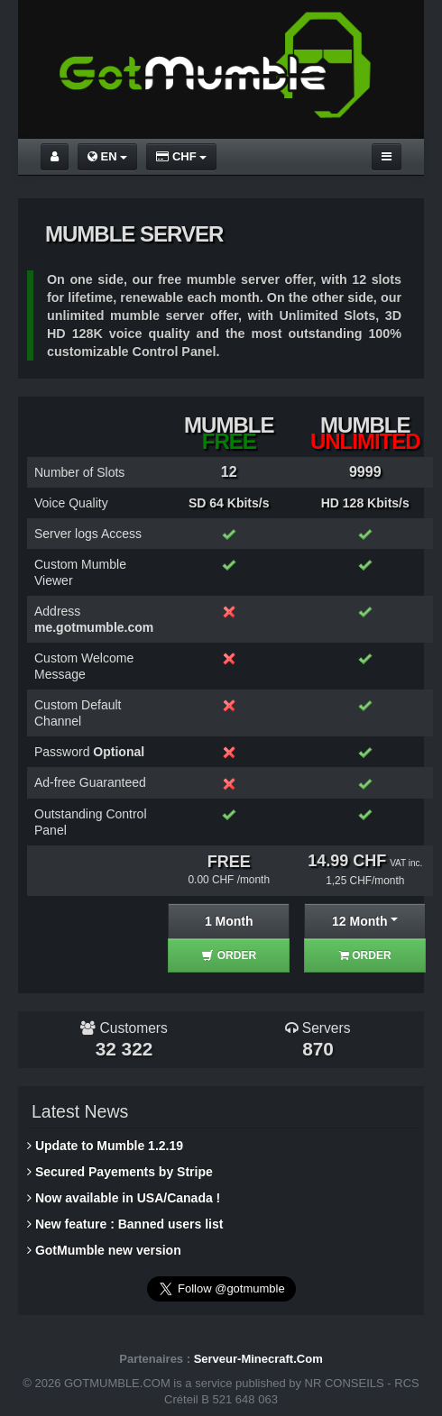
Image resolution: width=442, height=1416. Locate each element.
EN (107, 156)
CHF (181, 156)
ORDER (228, 955)
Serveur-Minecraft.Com (258, 1359)
